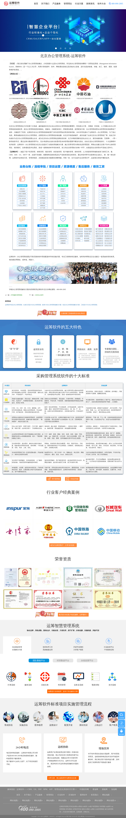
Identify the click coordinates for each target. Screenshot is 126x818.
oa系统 (92, 806)
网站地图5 (50, 798)
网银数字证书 (38, 356)
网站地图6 (62, 798)
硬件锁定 (38, 362)
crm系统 (79, 803)
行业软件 (61, 792)
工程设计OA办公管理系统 (89, 305)
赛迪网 (95, 787)
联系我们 (94, 792)
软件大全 (102, 3)
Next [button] (120, 31)
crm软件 (84, 803)
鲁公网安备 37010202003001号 (86, 813)
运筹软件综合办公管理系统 (13, 305)
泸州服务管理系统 (16, 295)
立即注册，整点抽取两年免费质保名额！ (63, 776)
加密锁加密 (38, 359)
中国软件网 (84, 787)
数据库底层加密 (39, 353)
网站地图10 (111, 798)
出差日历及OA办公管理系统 (32, 305)
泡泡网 (114, 787)
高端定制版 (72, 478)
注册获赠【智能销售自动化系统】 (73, 313)
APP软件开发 (77, 806)
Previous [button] (5, 31)
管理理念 (68, 3)
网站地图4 (38, 798)
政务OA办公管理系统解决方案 (51, 305)
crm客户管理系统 (93, 803)
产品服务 (56, 3)
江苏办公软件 (39, 295)
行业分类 (66, 808)
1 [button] (56, 48)
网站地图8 (87, 798)
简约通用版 (53, 478)
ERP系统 (102, 803)
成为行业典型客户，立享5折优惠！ (63, 544)
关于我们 (45, 3)
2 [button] (60, 48)
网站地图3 (26, 798)
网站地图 (106, 792)
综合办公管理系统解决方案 (71, 305)
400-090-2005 (116, 3)
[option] (63, 30)
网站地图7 (74, 798)
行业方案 (79, 3)
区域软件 (72, 792)
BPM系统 (69, 806)
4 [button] (70, 48)
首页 (36, 3)
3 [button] (65, 48)
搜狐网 (104, 787)
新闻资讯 (90, 3)
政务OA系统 (85, 806)
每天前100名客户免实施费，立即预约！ (73, 612)
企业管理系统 (99, 806)
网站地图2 (14, 798)
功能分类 (72, 808)
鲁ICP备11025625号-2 (72, 813)
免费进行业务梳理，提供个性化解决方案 (63, 689)
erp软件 (108, 803)
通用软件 (83, 792)
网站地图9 (99, 798)
